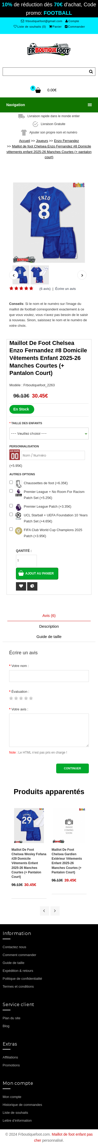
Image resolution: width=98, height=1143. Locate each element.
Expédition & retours (18, 971)
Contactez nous (14, 947)
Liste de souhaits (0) (30, 26)
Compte (72, 21)
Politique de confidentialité (22, 979)
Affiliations (10, 1057)
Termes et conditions (18, 986)
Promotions (11, 1065)
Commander (75, 26)
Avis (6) (49, 615)
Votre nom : (20, 666)
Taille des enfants (26, 423)
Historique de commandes (22, 1105)
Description (49, 626)
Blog (6, 1026)
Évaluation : (20, 692)
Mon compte (12, 1097)
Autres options (22, 474)
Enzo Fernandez (66, 141)
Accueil (24, 141)
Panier (55, 26)
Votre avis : (19, 709)
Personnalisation (24, 446)
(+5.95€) (15, 466)
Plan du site (11, 1018)
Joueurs (42, 141)
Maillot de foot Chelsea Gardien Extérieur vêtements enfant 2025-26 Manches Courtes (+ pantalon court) (67, 861)
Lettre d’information (17, 1120)
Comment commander (19, 955)
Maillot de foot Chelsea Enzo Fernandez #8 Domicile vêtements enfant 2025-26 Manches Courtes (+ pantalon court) (49, 151)
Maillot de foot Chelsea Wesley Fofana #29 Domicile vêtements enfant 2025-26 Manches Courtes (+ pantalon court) (28, 863)
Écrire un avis (65, 289)
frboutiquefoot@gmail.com (41, 21)
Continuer (72, 768)
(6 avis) (45, 289)
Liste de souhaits (15, 1113)
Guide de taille (49, 636)
